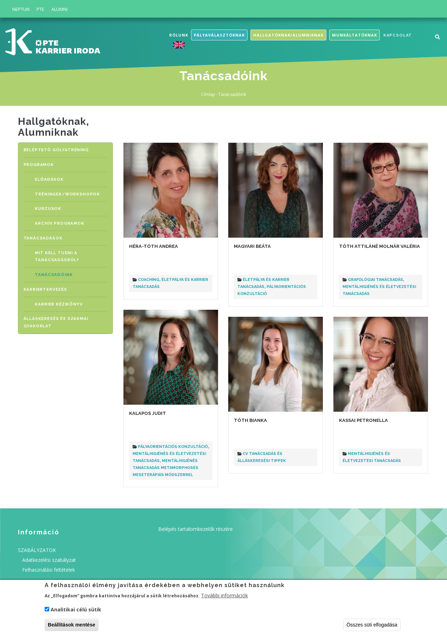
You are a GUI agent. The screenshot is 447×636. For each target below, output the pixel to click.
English (180, 45)
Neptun (21, 9)
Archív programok (61, 221)
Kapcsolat (397, 35)
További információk (224, 597)
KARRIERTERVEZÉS (46, 285)
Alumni (59, 9)
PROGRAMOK (38, 164)
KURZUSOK (51, 207)
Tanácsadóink (56, 271)
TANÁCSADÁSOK (42, 235)
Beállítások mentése (71, 626)
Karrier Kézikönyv (61, 300)
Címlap (208, 94)
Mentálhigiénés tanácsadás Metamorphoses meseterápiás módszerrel (165, 467)
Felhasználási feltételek (48, 569)
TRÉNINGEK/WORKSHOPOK (70, 193)
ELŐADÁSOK (51, 178)
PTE (40, 9)
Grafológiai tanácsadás (375, 279)
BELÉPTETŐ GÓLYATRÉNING (56, 149)
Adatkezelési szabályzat (49, 560)
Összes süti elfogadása (371, 626)
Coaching (148, 279)
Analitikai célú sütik (76, 611)
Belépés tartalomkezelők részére (195, 529)
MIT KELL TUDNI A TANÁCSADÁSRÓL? (59, 253)
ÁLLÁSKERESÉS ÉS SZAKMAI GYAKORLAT (56, 318)
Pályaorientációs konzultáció (173, 446)
